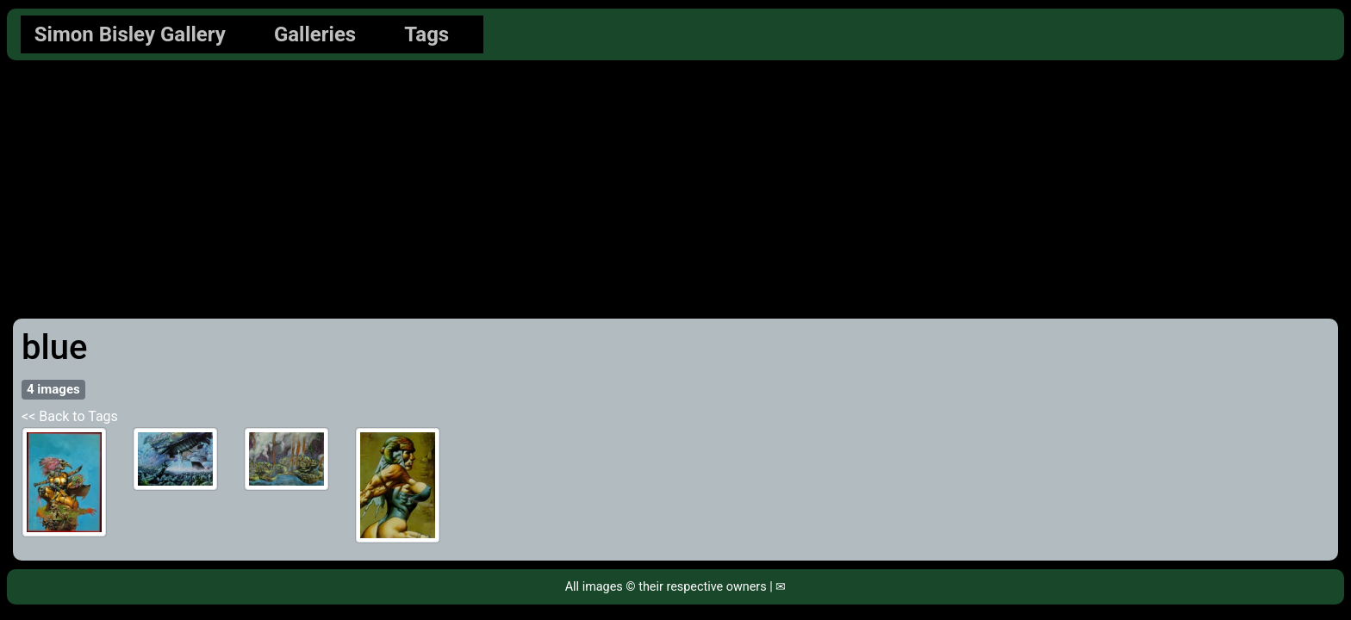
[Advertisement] (675, 189)
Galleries (315, 34)
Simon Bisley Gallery (130, 34)
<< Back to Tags (70, 416)
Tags (426, 34)
